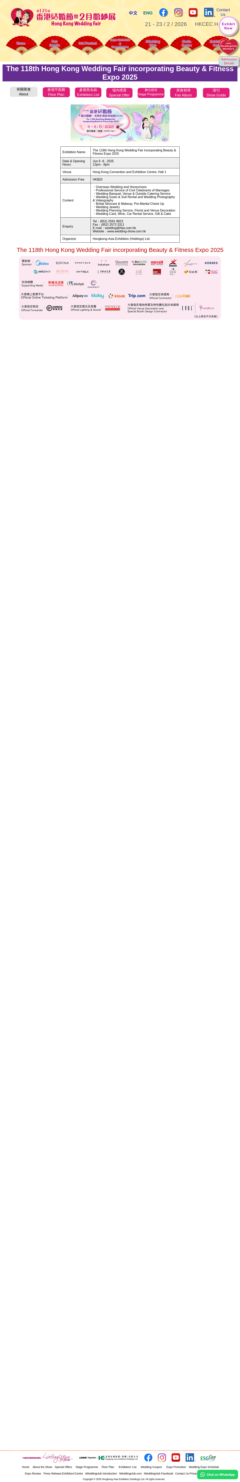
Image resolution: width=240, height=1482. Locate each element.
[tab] (23, 91)
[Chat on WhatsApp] (217, 1478)
